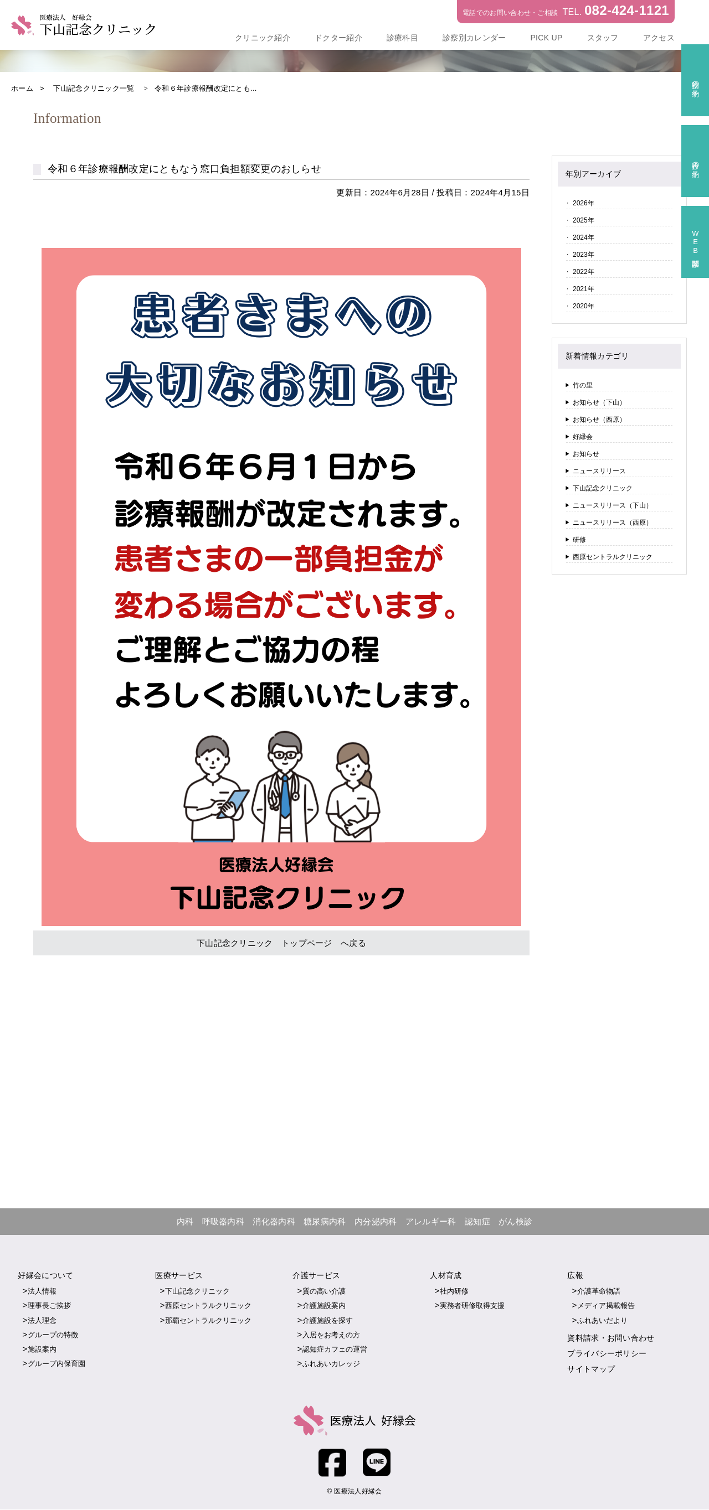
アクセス (659, 37)
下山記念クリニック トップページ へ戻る (281, 943)
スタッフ (603, 37)
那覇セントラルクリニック (208, 1320)
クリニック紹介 (262, 37)
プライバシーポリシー (606, 1353)
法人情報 (42, 1291)
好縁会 (583, 437)
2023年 (583, 254)
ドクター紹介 (338, 37)
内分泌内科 (375, 1221)
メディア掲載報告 (606, 1306)
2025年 (583, 220)
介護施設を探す (327, 1320)
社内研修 (454, 1291)
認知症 (477, 1221)
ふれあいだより (602, 1320)
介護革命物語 (598, 1291)
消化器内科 (274, 1221)
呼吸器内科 (223, 1221)
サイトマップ (591, 1369)
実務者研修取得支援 (472, 1306)
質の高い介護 (324, 1291)
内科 (185, 1221)
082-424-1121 (626, 10)
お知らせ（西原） (599, 419)
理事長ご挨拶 (49, 1306)
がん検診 (515, 1221)
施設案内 (42, 1350)
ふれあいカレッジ (331, 1364)
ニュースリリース (599, 471)
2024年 (583, 237)
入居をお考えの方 (331, 1335)
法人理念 (42, 1320)
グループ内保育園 (56, 1364)
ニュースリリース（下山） (613, 505)
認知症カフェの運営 (334, 1350)
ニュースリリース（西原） (613, 522)
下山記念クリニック (603, 488)
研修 (579, 540)
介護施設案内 (324, 1306)
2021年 (583, 289)
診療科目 (402, 37)
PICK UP (546, 37)
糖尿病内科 (325, 1221)
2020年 (583, 306)
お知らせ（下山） (599, 402)
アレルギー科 (430, 1221)
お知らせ (586, 454)
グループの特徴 (53, 1335)
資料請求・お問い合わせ (610, 1337)
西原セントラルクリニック (613, 557)
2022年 (583, 272)
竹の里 (583, 385)
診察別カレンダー (474, 37)
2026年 (583, 203)
